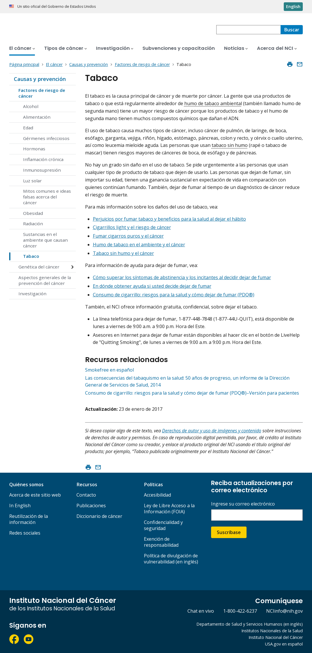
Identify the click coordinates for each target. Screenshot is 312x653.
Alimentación (36, 117)
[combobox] (248, 29)
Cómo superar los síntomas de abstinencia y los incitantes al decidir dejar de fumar (182, 277)
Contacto (86, 495)
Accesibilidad (157, 495)
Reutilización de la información (28, 519)
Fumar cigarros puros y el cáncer (128, 236)
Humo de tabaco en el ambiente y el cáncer (139, 244)
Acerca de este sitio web (35, 495)
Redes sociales (24, 533)
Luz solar (32, 180)
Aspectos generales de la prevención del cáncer (44, 280)
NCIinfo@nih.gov (284, 611)
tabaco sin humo (230, 145)
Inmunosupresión (42, 170)
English (293, 6)
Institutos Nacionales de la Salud (272, 630)
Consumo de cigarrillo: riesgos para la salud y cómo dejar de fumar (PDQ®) (173, 295)
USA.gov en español (284, 644)
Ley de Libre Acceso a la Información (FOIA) (169, 508)
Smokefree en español (109, 370)
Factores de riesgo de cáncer (41, 93)
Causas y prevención (40, 78)
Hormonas (34, 149)
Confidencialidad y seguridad (163, 525)
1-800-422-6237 (240, 611)
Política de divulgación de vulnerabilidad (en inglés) (171, 558)
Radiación (33, 223)
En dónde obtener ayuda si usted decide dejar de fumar (152, 286)
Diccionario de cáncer (99, 516)
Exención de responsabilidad (161, 542)
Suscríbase (229, 532)
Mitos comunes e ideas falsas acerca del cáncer (47, 196)
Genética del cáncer (38, 267)
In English (20, 505)
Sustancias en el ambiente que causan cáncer (45, 240)
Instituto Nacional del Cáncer (276, 637)
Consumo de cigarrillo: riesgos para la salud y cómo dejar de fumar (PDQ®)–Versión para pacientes (192, 393)
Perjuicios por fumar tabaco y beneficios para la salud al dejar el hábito (169, 219)
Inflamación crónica (43, 159)
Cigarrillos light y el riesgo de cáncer (132, 227)
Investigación (32, 293)
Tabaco (31, 256)
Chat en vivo (200, 611)
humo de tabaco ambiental (213, 103)
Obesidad (33, 213)
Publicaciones (91, 505)
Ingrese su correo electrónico (243, 504)
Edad (28, 127)
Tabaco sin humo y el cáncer (123, 253)
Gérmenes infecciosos (46, 138)
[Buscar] (292, 29)
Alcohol (30, 106)
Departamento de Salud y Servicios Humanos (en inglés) (249, 624)
